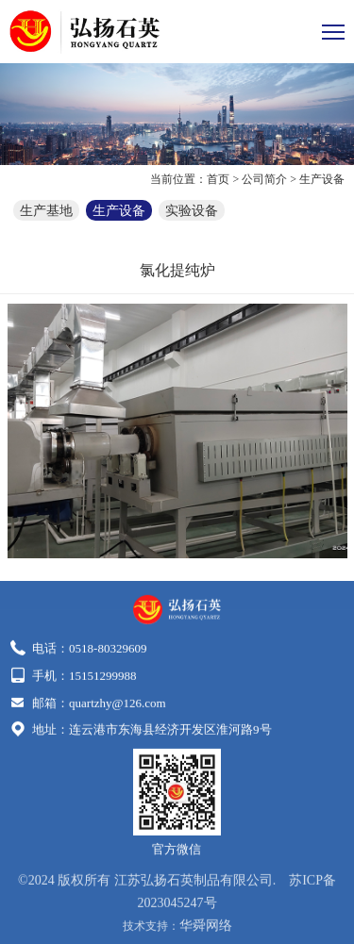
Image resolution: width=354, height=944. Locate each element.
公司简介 (264, 179)
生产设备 (322, 179)
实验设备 (191, 210)
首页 (218, 179)
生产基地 (46, 210)
